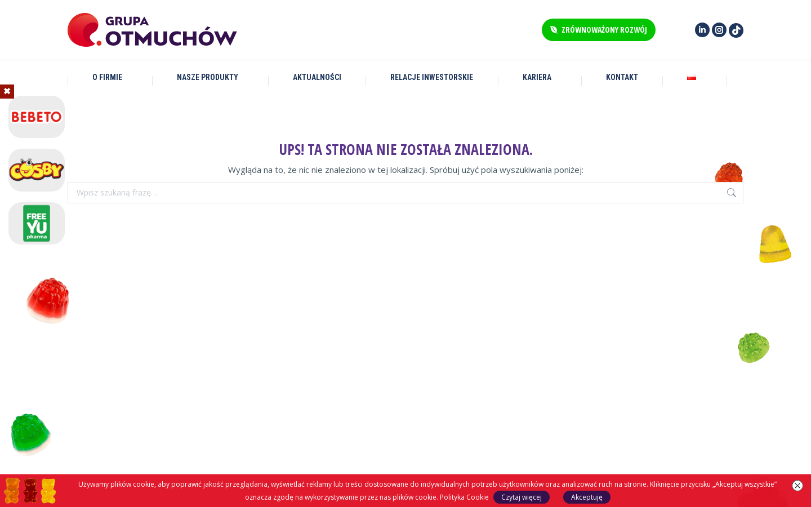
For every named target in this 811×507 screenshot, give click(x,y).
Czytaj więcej (521, 497)
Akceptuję (587, 497)
